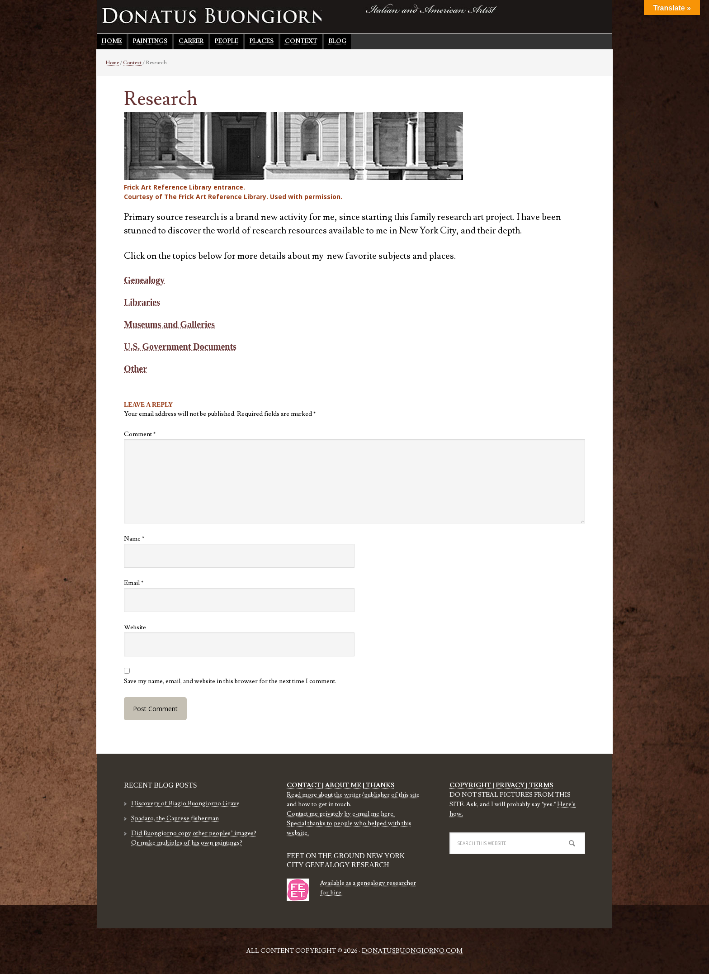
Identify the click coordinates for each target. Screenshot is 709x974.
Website (135, 627)
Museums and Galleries (169, 324)
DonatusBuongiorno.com (412, 951)
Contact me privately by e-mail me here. (341, 814)
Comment (140, 434)
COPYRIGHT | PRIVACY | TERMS (501, 785)
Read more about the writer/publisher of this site (353, 795)
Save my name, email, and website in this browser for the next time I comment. (230, 681)
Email (133, 583)
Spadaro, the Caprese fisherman (175, 818)
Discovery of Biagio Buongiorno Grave (185, 803)
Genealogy (144, 280)
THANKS (379, 785)
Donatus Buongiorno (221, 16)
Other (135, 369)
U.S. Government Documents (180, 347)
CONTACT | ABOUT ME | (325, 785)
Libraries (142, 302)
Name (134, 539)
